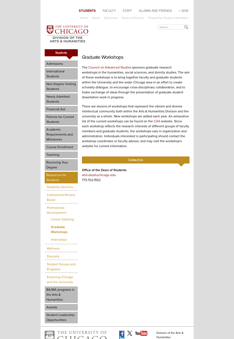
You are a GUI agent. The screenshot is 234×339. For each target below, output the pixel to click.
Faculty (109, 10)
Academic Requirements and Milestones (59, 134)
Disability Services (60, 187)
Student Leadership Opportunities (60, 317)
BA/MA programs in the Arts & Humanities (60, 294)
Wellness (53, 248)
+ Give (183, 10)
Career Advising (62, 219)
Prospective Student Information (168, 18)
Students (87, 10)
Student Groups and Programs (61, 267)
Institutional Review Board (61, 197)
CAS (157, 121)
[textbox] (173, 27)
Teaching (52, 154)
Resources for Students (56, 177)
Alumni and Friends (155, 10)
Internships (59, 239)
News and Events (133, 18)
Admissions (54, 63)
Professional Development (56, 210)
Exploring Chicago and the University (60, 279)
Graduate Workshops (59, 229)
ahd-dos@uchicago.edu (99, 175)
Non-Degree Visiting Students (61, 86)
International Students (55, 74)
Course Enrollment (59, 147)
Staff (127, 10)
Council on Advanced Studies (109, 67)
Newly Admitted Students (58, 99)
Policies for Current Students (60, 119)
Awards (51, 307)
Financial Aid (55, 109)
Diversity (53, 256)
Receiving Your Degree (57, 165)
